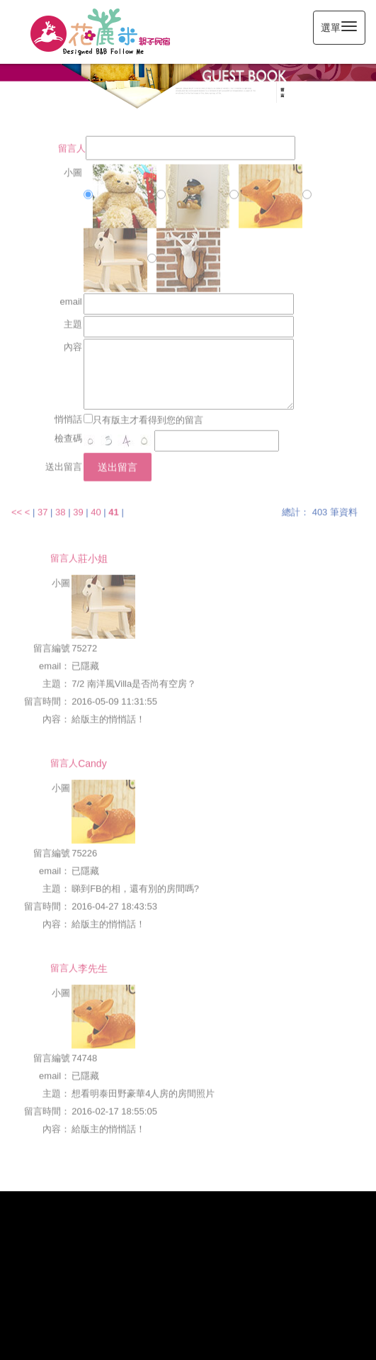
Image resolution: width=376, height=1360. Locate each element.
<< (18, 505)
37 (42, 505)
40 (96, 505)
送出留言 (117, 460)
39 (78, 505)
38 (60, 505)
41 (113, 505)
